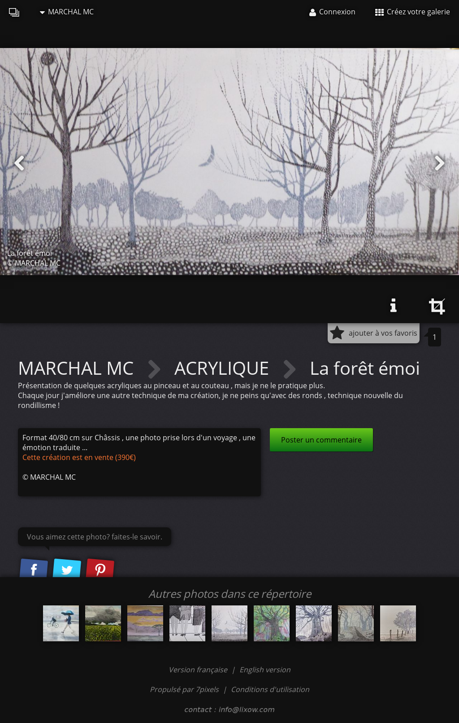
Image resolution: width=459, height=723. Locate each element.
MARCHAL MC (67, 12)
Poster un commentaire (321, 440)
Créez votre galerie (412, 12)
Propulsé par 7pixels (184, 689)
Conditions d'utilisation (270, 689)
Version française (199, 670)
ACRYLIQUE (223, 367)
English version (264, 670)
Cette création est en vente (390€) (79, 457)
